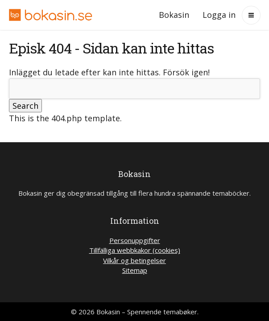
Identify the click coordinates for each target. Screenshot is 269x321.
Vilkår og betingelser (134, 260)
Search (25, 105)
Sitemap (134, 270)
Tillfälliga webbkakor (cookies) (134, 250)
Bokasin (174, 14)
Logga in (219, 14)
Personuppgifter (134, 240)
